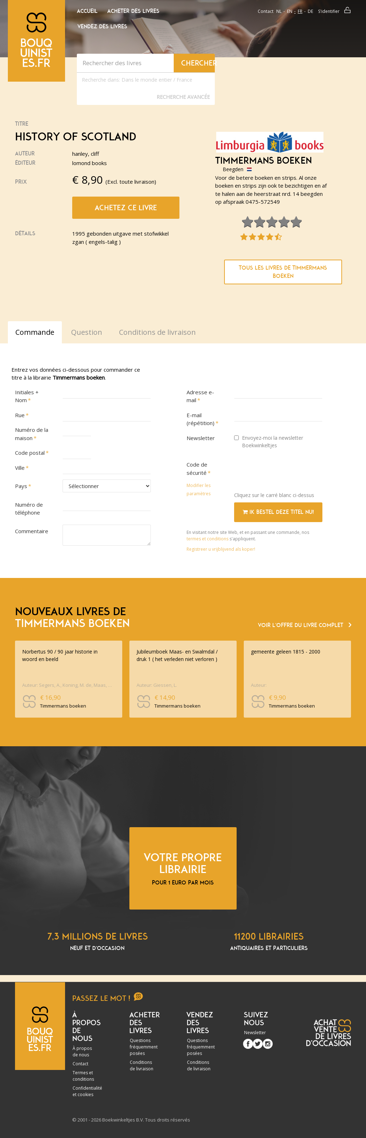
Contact (265, 11)
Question (86, 332)
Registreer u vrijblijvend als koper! (221, 549)
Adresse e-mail (200, 396)
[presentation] (288, 472)
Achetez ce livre (126, 207)
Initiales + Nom (27, 396)
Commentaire (31, 531)
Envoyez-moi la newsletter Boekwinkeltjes (268, 441)
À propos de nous (82, 1051)
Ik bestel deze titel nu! (278, 512)
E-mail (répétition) (200, 419)
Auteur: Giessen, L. (157, 685)
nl (279, 11)
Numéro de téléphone (29, 508)
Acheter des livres (133, 11)
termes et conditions (208, 539)
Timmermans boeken (263, 161)
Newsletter (201, 438)
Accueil (87, 11)
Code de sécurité (197, 468)
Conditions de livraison (141, 1065)
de (310, 11)
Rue (20, 415)
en (289, 11)
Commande (34, 332)
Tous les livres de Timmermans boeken (283, 272)
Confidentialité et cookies (87, 1091)
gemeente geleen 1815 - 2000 (285, 651)
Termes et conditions (83, 1076)
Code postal (30, 452)
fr (300, 11)
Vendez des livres (102, 26)
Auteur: (259, 685)
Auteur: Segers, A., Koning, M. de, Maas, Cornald (67, 685)
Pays (21, 486)
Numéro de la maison (31, 434)
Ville (20, 467)
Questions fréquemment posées (144, 1046)
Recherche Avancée (183, 96)
